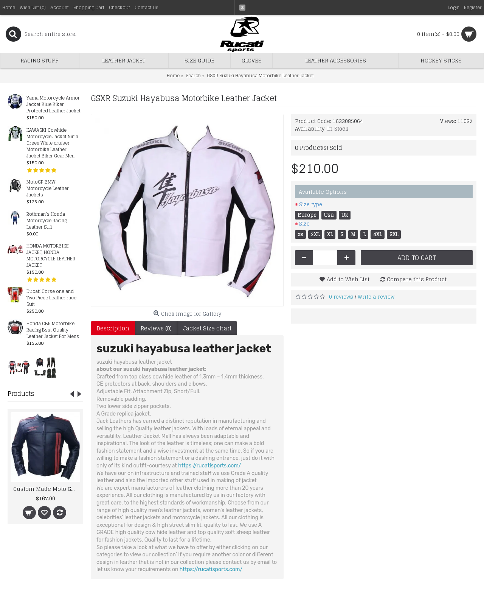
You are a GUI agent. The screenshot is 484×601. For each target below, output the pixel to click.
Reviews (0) (156, 328)
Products (21, 393)
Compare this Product (417, 279)
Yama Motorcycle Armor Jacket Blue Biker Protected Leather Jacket (53, 105)
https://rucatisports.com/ (209, 465)
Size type (310, 204)
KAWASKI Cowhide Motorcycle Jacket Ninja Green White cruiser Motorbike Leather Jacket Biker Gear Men (52, 143)
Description (112, 328)
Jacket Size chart (207, 328)
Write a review (376, 297)
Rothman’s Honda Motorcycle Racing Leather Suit (46, 221)
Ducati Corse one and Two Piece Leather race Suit (51, 298)
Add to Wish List (348, 279)
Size (304, 224)
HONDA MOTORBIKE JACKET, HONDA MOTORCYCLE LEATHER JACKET (50, 256)
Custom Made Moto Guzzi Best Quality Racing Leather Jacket (46, 489)
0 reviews (341, 297)
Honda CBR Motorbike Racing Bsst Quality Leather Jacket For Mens (52, 330)
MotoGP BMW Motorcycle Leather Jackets (47, 189)
